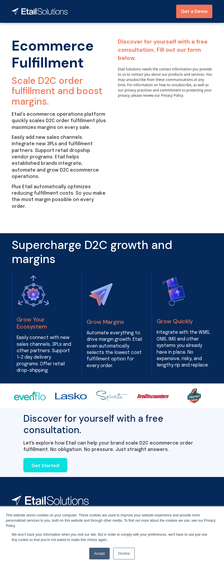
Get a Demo (194, 11)
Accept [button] (99, 554)
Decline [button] (124, 554)
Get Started (45, 465)
